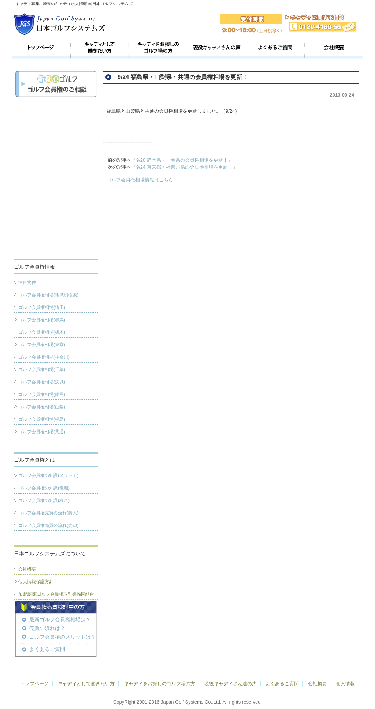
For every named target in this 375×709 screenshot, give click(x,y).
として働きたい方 (86, 683)
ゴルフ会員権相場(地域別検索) (48, 294)
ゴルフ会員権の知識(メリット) (48, 475)
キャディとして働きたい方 (99, 48)
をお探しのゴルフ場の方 (159, 683)
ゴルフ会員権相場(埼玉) (41, 307)
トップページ (41, 48)
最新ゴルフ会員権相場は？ (60, 619)
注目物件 (27, 282)
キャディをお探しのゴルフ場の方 (158, 48)
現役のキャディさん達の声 (217, 48)
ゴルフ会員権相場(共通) (41, 431)
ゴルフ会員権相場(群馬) (41, 319)
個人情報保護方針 (35, 581)
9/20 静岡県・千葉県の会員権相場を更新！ (182, 160)
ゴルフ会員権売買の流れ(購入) (48, 512)
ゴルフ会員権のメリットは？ (62, 637)
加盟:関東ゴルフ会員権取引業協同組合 (56, 594)
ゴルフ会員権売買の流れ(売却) (48, 525)
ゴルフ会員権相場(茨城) (41, 381)
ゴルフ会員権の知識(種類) (44, 488)
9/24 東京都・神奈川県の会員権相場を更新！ (184, 167)
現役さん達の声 (230, 683)
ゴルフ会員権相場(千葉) (41, 369)
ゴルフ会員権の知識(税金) (44, 500)
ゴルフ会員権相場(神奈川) (44, 357)
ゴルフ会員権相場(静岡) (41, 394)
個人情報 (345, 683)
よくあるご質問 (275, 48)
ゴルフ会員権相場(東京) (41, 344)
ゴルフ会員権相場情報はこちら (140, 180)
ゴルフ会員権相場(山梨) (41, 406)
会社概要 (334, 48)
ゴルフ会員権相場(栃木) (41, 332)
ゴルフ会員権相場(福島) (41, 419)
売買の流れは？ (47, 628)
